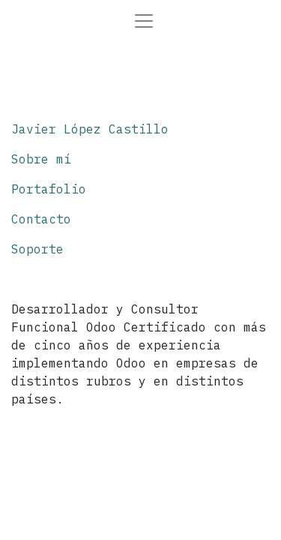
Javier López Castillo (90, 129)
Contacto (41, 219)
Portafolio (48, 189)
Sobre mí (41, 159)
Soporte (37, 249)
